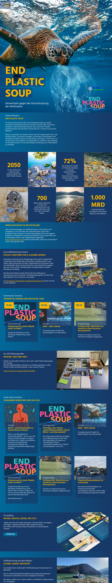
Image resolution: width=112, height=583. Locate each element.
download (10, 534)
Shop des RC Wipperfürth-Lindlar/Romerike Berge (24, 281)
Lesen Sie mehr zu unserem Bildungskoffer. (19, 371)
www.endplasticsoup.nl (14, 239)
